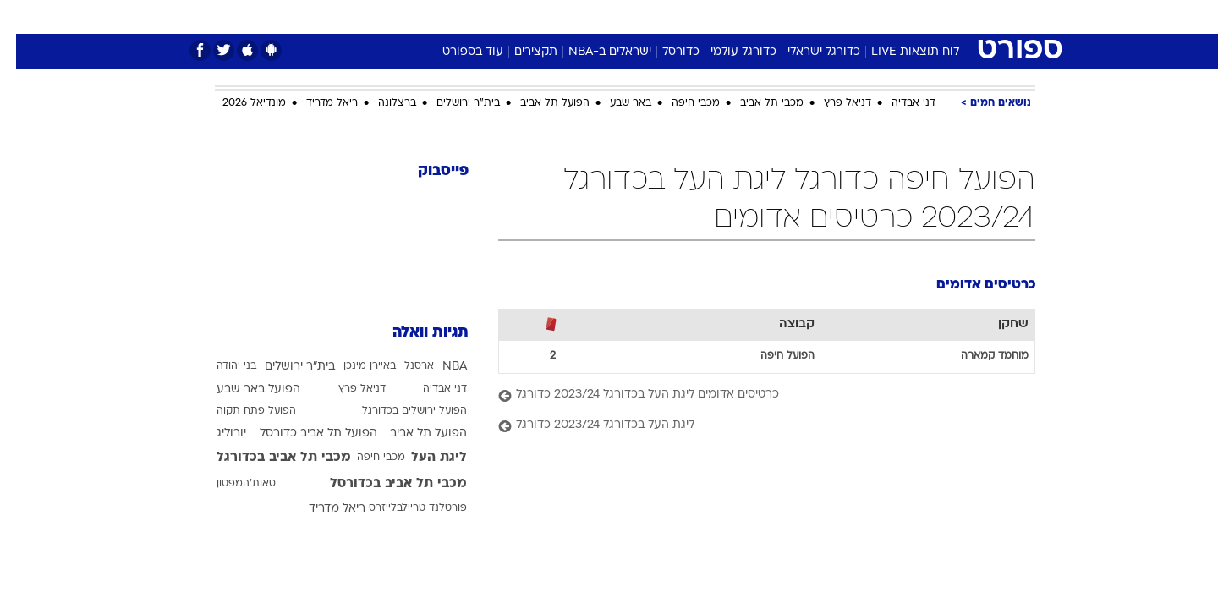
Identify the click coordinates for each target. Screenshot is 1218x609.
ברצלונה (381, 103)
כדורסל (664, 52)
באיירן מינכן (353, 366)
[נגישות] (23, 17)
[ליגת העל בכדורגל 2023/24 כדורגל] (750, 426)
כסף (695, 16)
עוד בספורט (456, 52)
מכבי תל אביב (755, 103)
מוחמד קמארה (978, 356)
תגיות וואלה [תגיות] (414, 333)
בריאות (598, 16)
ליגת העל (423, 457)
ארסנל (403, 366)
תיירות (541, 16)
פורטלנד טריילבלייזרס (402, 508)
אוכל (651, 16)
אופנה (415, 16)
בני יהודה (220, 366)
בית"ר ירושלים (452, 103)
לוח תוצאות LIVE (899, 52)
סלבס (742, 16)
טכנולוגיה (478, 16)
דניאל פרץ (831, 103)
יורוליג (215, 433)
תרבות (796, 16)
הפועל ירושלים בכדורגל (398, 411)
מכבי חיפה (680, 103)
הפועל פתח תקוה (240, 411)
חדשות (908, 16)
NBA (438, 366)
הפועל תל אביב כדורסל (302, 433)
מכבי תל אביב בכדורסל (382, 484)
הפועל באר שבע (242, 389)
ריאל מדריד (316, 103)
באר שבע (614, 103)
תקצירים (519, 52)
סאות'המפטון (230, 484)
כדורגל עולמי (727, 52)
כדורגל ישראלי (807, 52)
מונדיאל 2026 (238, 103)
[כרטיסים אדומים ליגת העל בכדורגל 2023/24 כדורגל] (750, 395)
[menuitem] (898, 17)
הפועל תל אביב (538, 103)
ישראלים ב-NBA (593, 52)
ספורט (851, 16)
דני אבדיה (897, 103)
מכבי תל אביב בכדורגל (267, 457)
